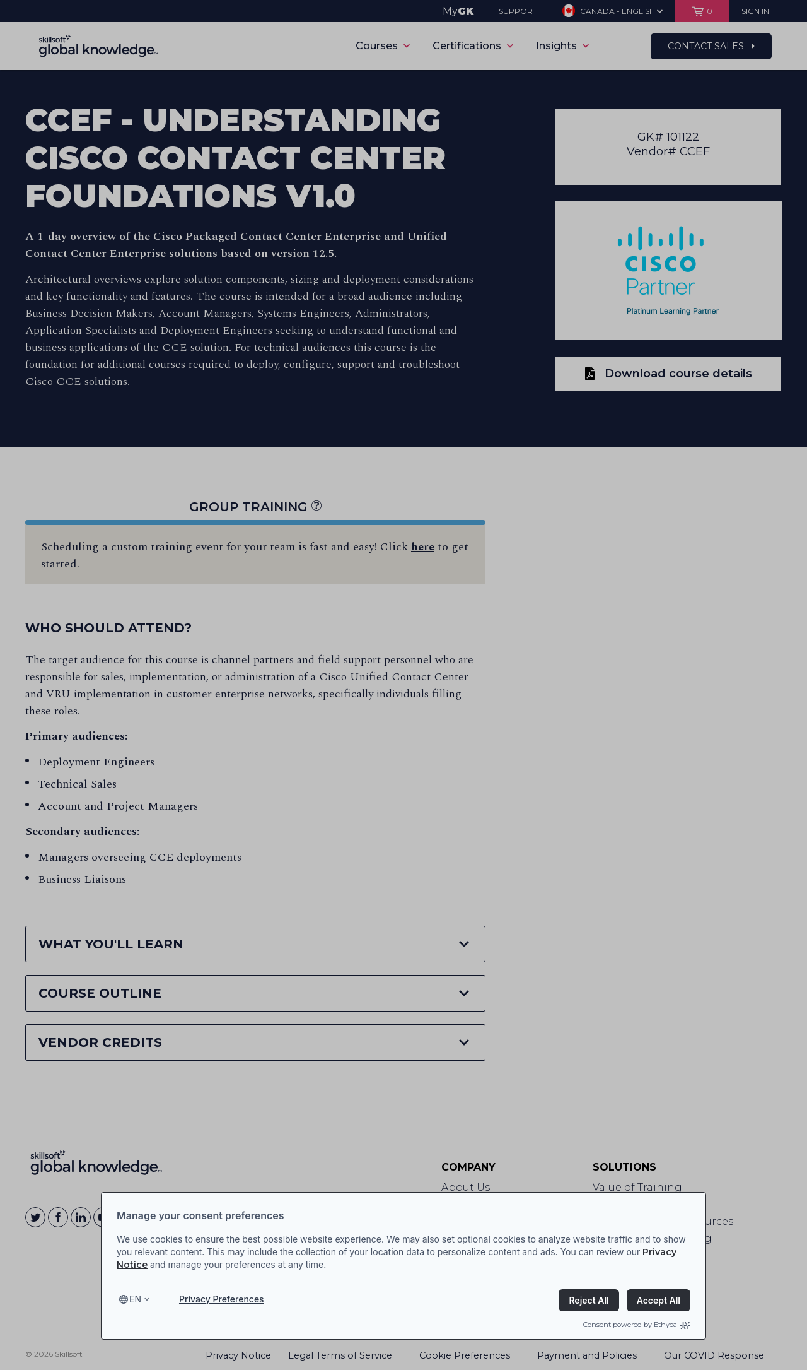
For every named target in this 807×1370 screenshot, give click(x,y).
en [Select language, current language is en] (135, 1299)
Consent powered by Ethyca (636, 1324)
